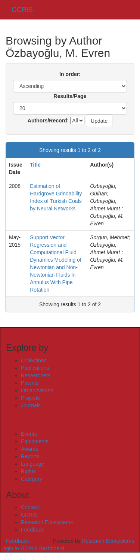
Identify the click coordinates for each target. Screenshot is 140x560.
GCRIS (29, 515)
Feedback (32, 530)
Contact (30, 507)
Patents (29, 383)
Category (31, 479)
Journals (31, 405)
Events (29, 434)
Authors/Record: (48, 121)
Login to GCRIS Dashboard (32, 548)
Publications (35, 368)
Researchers (35, 375)
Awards (29, 449)
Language (32, 464)
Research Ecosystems (47, 522)
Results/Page (70, 96)
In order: (70, 74)
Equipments (35, 441)
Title (35, 165)
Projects (30, 398)
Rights (28, 471)
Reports (30, 456)
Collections (33, 360)
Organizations (37, 390)
